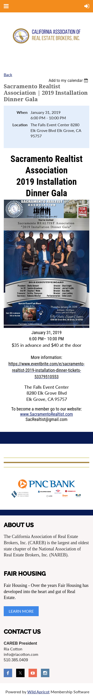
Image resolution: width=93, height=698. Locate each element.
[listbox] (69, 80)
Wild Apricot (38, 691)
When (22, 112)
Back (8, 74)
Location (20, 124)
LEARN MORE (21, 611)
